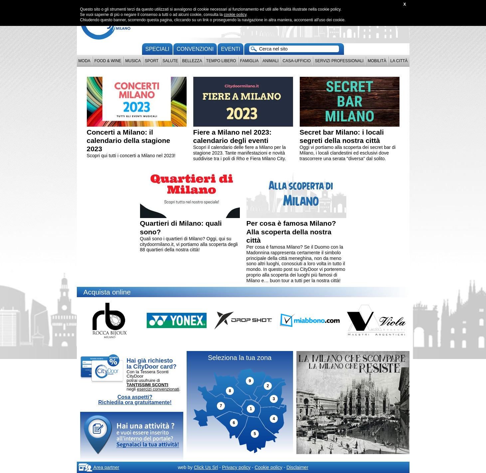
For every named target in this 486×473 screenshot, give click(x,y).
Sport (151, 61)
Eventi (230, 49)
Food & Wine (107, 61)
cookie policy (235, 14)
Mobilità (377, 61)
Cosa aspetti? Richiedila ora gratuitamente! (135, 400)
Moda (84, 61)
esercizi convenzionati (158, 389)
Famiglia (249, 61)
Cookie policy (268, 467)
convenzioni (195, 49)
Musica (133, 61)
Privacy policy (236, 467)
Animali (270, 61)
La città (398, 61)
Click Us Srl (206, 467)
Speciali (157, 49)
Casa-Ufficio (296, 61)
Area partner (99, 467)
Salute (170, 61)
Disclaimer (297, 467)
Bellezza (192, 61)
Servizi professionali (339, 61)
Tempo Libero (221, 61)
